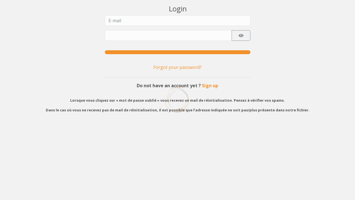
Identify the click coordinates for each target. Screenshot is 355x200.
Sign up (210, 85)
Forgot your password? (177, 67)
